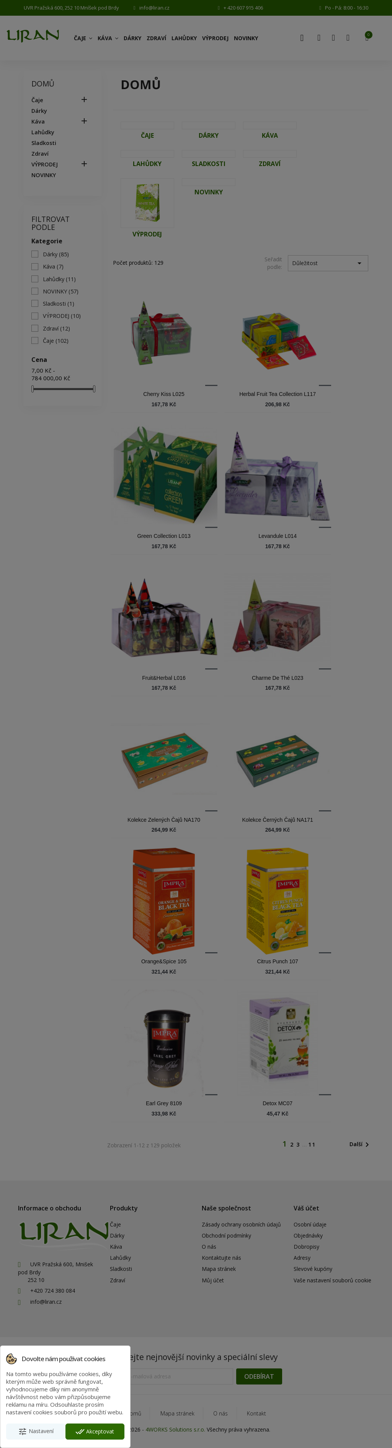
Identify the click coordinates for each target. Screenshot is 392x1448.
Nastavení (36, 1431)
